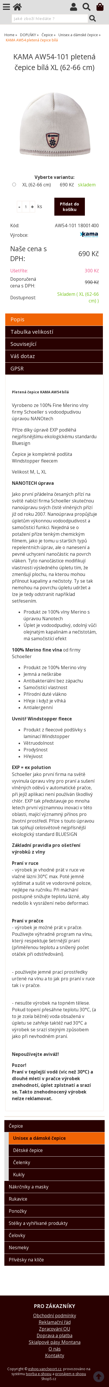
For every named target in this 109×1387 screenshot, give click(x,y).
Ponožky (18, 1211)
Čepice (16, 1126)
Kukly (19, 1175)
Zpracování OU (54, 1329)
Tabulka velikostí (31, 331)
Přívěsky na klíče (26, 1260)
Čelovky (17, 1235)
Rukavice (18, 1199)
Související (23, 343)
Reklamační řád (55, 1322)
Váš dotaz (22, 356)
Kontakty (54, 1356)
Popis (17, 319)
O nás (55, 1349)
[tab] (54, 313)
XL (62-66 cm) (36, 185)
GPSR (17, 368)
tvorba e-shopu (38, 1373)
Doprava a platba (54, 1336)
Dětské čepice (28, 1150)
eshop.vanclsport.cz (44, 1368)
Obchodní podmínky (54, 1316)
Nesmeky (19, 1248)
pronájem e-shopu (70, 1373)
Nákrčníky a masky (29, 1187)
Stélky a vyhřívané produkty (38, 1223)
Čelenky (21, 1162)
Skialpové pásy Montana (55, 1342)
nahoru (100, 1378)
